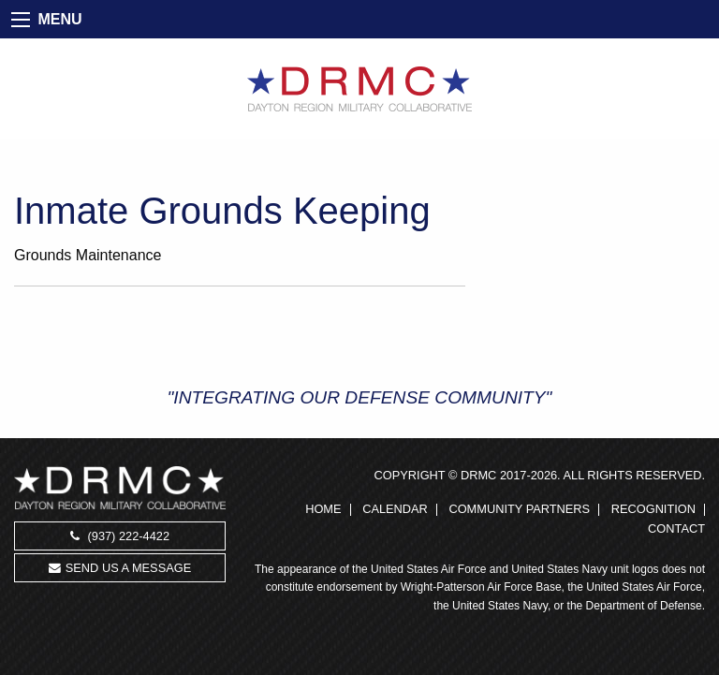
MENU (59, 19)
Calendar (395, 510)
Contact (676, 529)
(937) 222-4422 (119, 536)
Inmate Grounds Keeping (222, 210)
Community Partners (519, 510)
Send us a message (120, 568)
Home (323, 510)
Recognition (653, 510)
